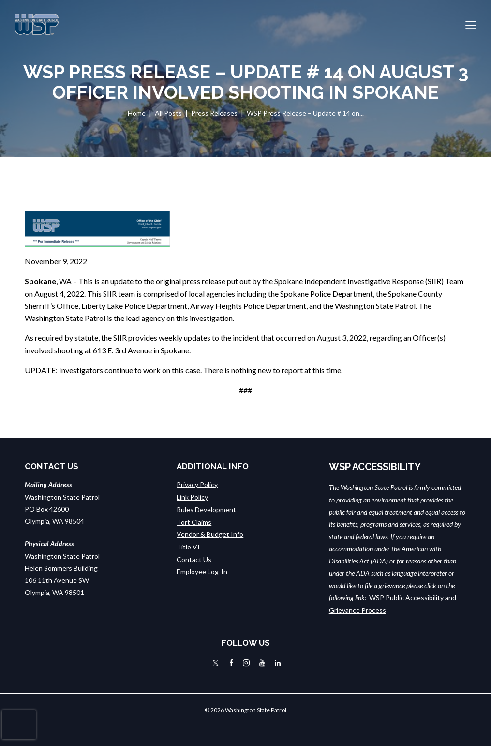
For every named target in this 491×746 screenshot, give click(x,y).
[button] (470, 24)
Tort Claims (194, 521)
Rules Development (206, 509)
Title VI (188, 546)
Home (137, 113)
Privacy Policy (197, 484)
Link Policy (192, 497)
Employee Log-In (202, 570)
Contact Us (194, 558)
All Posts (168, 113)
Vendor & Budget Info (210, 534)
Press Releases (214, 113)
